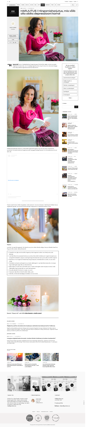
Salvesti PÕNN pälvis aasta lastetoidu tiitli (73, 169)
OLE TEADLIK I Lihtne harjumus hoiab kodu (73, 135)
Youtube (75, 1)
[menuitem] (18, 5)
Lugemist (14, 35)
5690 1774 (38, 401)
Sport (76, 114)
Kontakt (51, 411)
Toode (75, 166)
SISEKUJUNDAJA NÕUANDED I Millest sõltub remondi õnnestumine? (72, 127)
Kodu (21, 8)
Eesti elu (11, 323)
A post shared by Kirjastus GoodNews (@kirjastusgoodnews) (33, 200)
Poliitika (14, 323)
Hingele (24, 8)
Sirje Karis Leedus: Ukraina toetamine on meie (72, 195)
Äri (74, 156)
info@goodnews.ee (59, 398)
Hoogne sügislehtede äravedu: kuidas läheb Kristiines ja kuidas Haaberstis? (31, 338)
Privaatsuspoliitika (59, 403)
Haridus (75, 173)
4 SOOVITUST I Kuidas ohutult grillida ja (73, 143)
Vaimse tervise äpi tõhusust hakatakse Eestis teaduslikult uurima (15, 365)
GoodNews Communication (51, 424)
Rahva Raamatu (29, 313)
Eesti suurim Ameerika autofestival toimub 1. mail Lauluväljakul (32, 365)
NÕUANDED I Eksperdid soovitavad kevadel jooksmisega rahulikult (73, 151)
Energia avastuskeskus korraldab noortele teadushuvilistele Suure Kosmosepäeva (72, 178)
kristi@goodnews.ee (39, 402)
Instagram (71, 1)
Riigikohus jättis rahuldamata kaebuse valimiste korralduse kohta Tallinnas (31, 326)
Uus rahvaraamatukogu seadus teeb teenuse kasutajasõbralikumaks (49, 365)
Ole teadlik (70, 132)
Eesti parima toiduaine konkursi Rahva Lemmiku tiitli (72, 187)
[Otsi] (76, 107)
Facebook (66, 1)
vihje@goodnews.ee (11, 406)
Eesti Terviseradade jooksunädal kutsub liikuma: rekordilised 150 (72, 117)
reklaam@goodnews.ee (64, 406)
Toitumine (76, 184)
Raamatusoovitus (13, 36)
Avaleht (33, 411)
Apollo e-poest (37, 313)
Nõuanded (70, 123)
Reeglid (38, 411)
